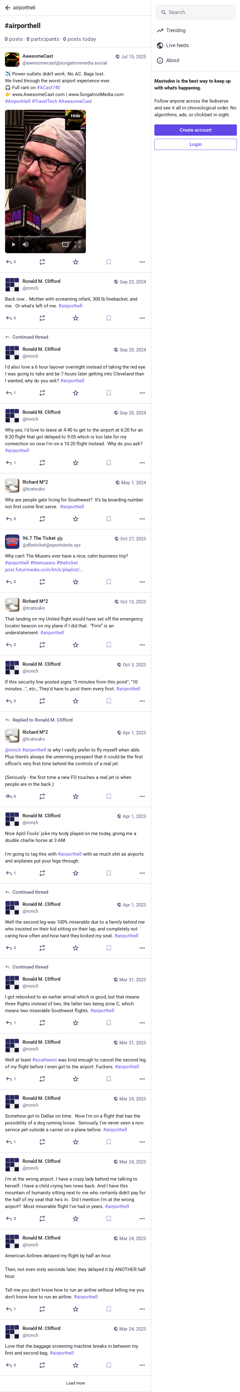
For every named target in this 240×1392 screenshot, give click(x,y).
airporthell (24, 8)
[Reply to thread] (11, 393)
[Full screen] (77, 245)
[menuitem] (45, 181)
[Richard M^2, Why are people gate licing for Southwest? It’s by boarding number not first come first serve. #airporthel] (75, 501)
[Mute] (25, 245)
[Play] (13, 245)
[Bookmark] (108, 262)
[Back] (6, 8)
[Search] (195, 12)
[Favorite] (75, 262)
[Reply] (11, 262)
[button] (45, 181)
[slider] (45, 235)
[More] (142, 262)
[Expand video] (65, 245)
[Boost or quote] (42, 262)
